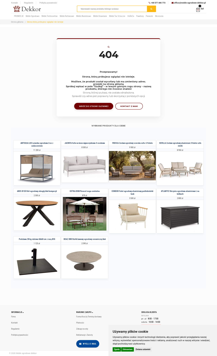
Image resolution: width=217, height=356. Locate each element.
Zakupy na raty (82, 329)
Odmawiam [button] (127, 349)
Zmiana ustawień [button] (142, 349)
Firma (13, 316)
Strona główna (17, 22)
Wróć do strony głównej (93, 106)
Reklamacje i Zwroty (84, 335)
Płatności (80, 322)
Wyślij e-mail (87, 344)
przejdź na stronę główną (108, 84)
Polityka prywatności (48, 3)
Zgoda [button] (117, 349)
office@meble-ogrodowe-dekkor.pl (189, 3)
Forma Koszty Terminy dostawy (88, 316)
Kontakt (14, 3)
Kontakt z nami (129, 106)
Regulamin (28, 3)
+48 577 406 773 (157, 3)
